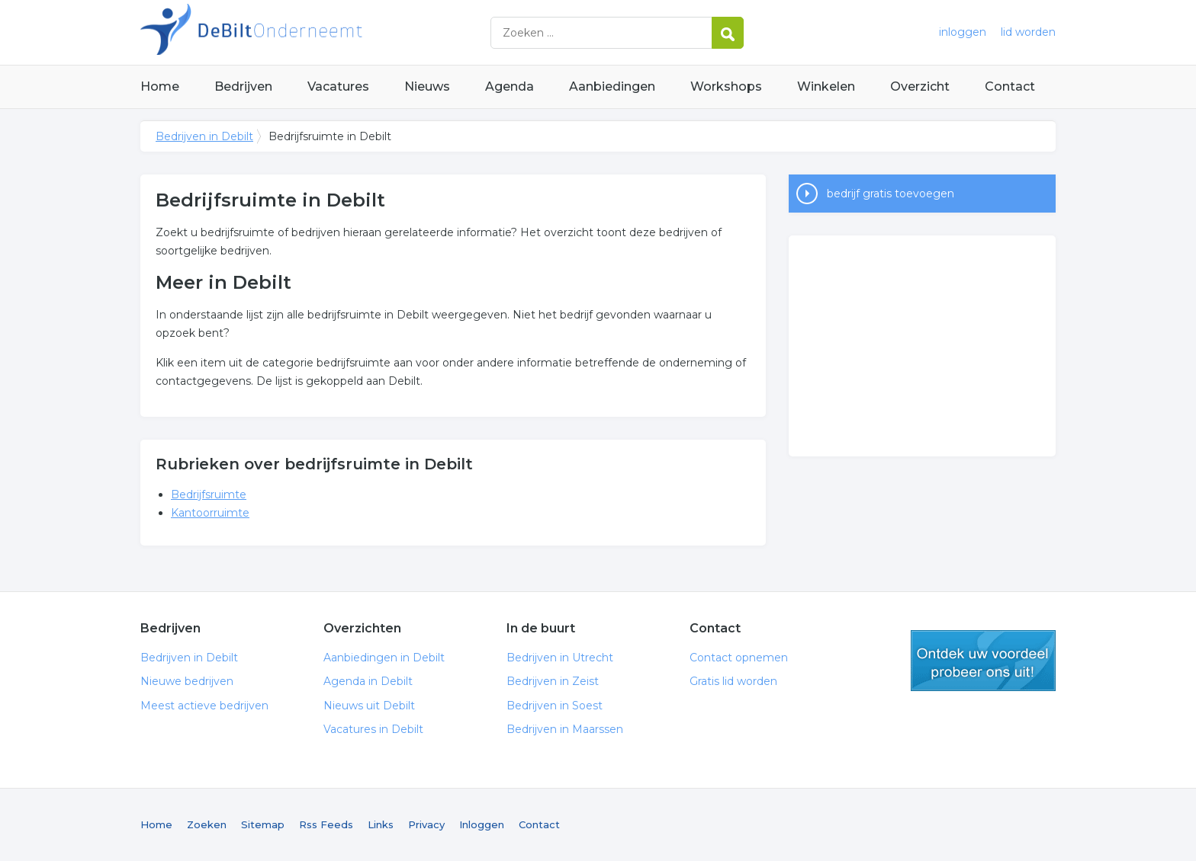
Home (159, 86)
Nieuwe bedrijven (186, 681)
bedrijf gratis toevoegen (890, 193)
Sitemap (263, 824)
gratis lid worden (983, 660)
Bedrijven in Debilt (331, 32)
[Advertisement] (922, 346)
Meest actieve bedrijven (204, 705)
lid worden (1028, 32)
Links (381, 824)
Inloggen (481, 824)
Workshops (726, 86)
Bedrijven (243, 86)
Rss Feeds (326, 824)
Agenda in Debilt (368, 681)
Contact (1010, 86)
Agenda (509, 86)
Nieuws (427, 86)
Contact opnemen (739, 657)
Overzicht (920, 86)
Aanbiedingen (612, 86)
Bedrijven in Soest (554, 705)
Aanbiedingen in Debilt (384, 657)
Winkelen (826, 86)
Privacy (426, 824)
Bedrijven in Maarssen (564, 729)
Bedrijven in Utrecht (559, 657)
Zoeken (207, 824)
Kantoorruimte (210, 513)
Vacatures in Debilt (373, 729)
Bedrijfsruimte (208, 494)
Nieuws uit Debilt (369, 705)
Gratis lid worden (733, 681)
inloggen (962, 32)
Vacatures (338, 86)
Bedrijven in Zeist (552, 681)
